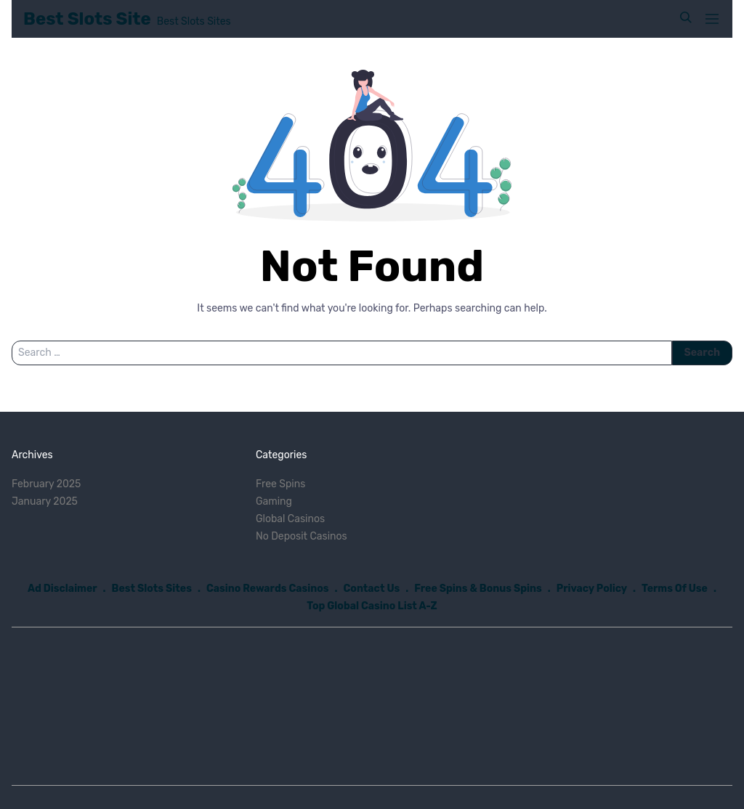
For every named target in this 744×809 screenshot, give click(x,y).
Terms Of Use (675, 588)
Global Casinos (290, 519)
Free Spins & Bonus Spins (478, 588)
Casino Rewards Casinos (267, 588)
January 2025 (45, 501)
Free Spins (280, 484)
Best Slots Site (87, 19)
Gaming (274, 501)
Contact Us (372, 588)
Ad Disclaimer (62, 588)
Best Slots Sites (152, 588)
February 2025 (46, 484)
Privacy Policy (592, 588)
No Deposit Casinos (301, 536)
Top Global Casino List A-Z (372, 606)
